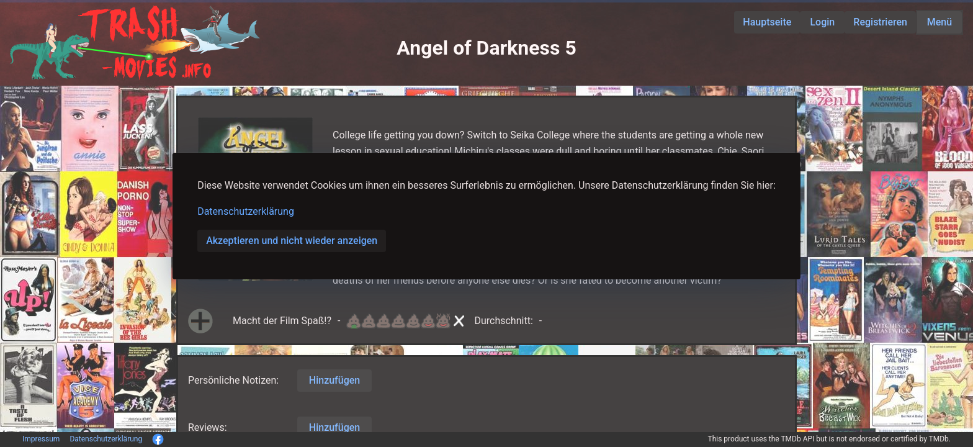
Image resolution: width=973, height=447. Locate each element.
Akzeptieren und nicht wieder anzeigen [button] (291, 240)
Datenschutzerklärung (245, 211)
